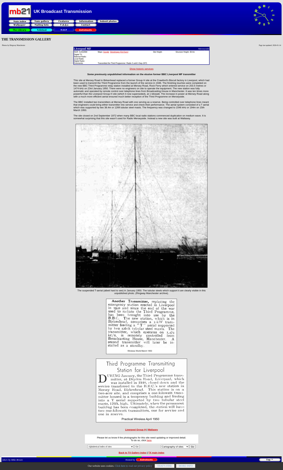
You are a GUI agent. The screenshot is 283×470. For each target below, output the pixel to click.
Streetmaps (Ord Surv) (119, 52)
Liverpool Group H (135, 429)
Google (106, 52)
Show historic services (141, 68)
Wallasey (153, 429)
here (149, 440)
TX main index (156, 452)
